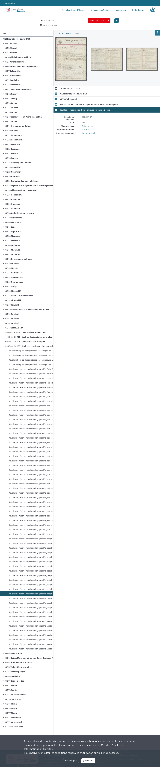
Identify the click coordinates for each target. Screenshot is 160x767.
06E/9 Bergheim (12, 80)
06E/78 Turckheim (13, 717)
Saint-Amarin (88, 126)
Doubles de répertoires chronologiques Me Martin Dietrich (34, 616)
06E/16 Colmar (11, 112)
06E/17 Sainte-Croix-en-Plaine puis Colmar (23, 117)
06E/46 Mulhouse (12, 250)
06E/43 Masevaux (12, 236)
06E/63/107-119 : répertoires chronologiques (26, 332)
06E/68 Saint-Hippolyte (15, 671)
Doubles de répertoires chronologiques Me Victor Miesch (33, 369)
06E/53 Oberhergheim (14, 282)
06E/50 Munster (12, 268)
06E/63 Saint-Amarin (14, 328)
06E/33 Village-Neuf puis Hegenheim (21, 190)
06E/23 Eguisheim (12, 144)
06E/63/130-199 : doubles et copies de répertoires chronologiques (33, 346)
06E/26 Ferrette (11, 158)
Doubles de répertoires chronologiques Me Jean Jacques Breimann (34, 396)
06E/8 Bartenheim (13, 75)
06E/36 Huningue (12, 204)
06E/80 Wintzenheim (14, 726)
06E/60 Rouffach (12, 314)
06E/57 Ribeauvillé (13, 300)
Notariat (85, 129)
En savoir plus (71, 760)
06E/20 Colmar (11, 130)
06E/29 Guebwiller (13, 172)
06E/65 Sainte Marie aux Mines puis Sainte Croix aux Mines (31, 658)
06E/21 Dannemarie (13, 135)
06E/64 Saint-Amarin (14, 653)
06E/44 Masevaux (12, 240)
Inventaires (121, 10)
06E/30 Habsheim (12, 176)
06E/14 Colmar (11, 103)
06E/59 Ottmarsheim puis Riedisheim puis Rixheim (27, 309)
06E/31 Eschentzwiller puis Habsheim (21, 181)
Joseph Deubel (88, 133)
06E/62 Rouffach (12, 323)
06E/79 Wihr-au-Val (13, 722)
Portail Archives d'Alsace (73, 10)
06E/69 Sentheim (12, 676)
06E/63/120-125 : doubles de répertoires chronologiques (32, 337)
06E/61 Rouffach (12, 318)
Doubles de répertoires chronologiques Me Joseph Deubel (33, 538)
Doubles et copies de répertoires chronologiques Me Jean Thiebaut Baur (34, 350)
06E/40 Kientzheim (13, 222)
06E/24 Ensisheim (12, 149)
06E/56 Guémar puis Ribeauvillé (19, 295)
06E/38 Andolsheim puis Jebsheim (20, 213)
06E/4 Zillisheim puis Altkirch (18, 57)
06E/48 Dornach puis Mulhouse (18, 259)
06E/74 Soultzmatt (13, 699)
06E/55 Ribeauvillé (13, 291)
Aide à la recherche (50, 25)
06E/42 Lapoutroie (13, 231)
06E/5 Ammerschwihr (14, 62)
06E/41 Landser (11, 227)
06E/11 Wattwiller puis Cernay (18, 89)
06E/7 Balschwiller (13, 71)
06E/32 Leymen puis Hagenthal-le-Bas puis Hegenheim (29, 185)
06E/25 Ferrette (11, 153)
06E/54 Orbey (11, 286)
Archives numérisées (100, 10)
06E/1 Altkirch (11, 43)
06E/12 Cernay (11, 94)
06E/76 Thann (11, 708)
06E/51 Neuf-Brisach (14, 272)
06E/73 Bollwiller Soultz (15, 694)
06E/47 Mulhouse (12, 254)
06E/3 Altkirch (11, 52)
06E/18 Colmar (11, 121)
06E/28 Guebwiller (13, 167)
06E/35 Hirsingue (12, 199)
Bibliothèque (138, 10)
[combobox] (99, 20)
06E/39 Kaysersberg (13, 217)
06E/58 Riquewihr (12, 305)
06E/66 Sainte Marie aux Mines (18, 662)
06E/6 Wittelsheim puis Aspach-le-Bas (21, 66)
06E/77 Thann (11, 713)
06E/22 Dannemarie (13, 139)
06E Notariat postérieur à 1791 (16, 39)
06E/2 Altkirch (11, 48)
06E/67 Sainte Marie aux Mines (18, 667)
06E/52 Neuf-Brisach (14, 277)
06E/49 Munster (12, 263)
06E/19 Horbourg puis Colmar (18, 126)
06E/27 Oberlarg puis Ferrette (18, 162)
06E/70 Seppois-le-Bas (14, 681)
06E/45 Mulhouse (12, 245)
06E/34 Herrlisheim (13, 195)
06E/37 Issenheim (12, 208)
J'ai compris (88, 760)
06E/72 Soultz (11, 690)
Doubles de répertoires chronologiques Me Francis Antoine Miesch (34, 383)
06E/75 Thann (11, 704)
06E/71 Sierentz (11, 685)
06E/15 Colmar (11, 107)
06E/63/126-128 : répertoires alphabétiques (26, 341)
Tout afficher (64, 34)
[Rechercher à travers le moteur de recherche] (65, 20)
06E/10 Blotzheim (12, 84)
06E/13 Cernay (11, 98)
